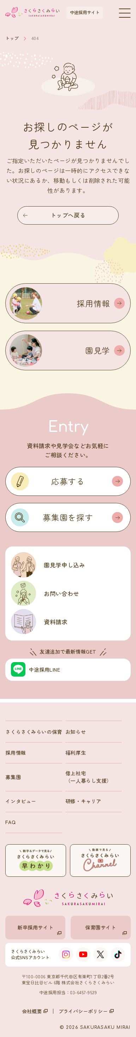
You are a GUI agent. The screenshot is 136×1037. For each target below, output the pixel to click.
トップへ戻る (54, 215)
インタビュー (20, 801)
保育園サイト (106, 929)
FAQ (10, 821)
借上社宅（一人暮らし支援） (88, 776)
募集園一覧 (50, 1026)
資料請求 (112, 1026)
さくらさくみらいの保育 (33, 731)
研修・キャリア (83, 801)
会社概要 (35, 1011)
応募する (87, 481)
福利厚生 (75, 752)
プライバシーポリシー (86, 1011)
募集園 (13, 777)
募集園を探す (83, 517)
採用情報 (15, 752)
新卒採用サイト (39, 929)
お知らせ (75, 731)
